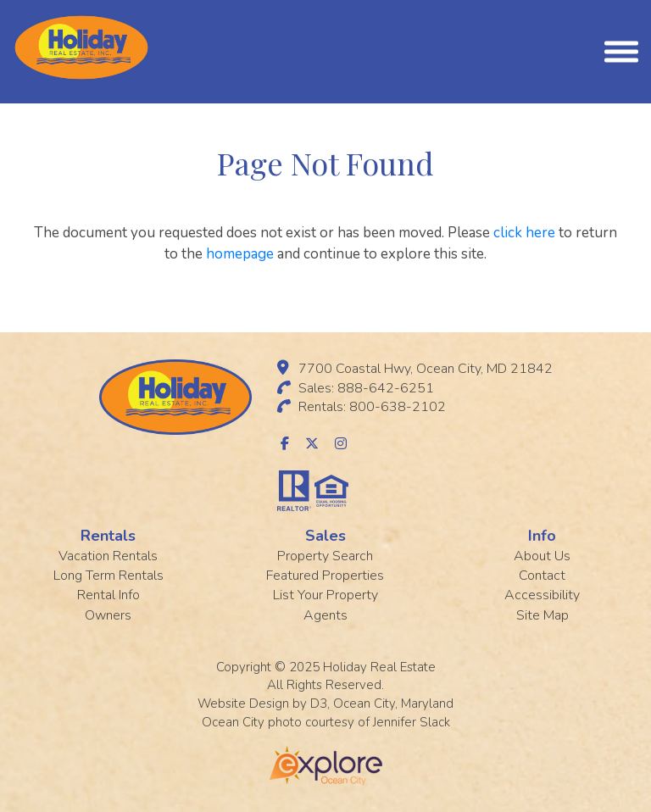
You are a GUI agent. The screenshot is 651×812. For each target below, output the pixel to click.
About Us (542, 556)
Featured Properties (325, 575)
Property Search (325, 556)
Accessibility (542, 595)
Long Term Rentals (108, 575)
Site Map (542, 615)
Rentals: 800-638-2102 (372, 407)
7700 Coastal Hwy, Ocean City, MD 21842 (425, 368)
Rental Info (108, 595)
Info (542, 536)
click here (524, 232)
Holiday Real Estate (379, 667)
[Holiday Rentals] (81, 46)
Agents (325, 615)
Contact (542, 575)
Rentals (108, 536)
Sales (325, 536)
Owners (108, 615)
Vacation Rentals (108, 556)
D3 (318, 703)
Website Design (243, 703)
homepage (240, 254)
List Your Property (325, 595)
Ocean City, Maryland (393, 703)
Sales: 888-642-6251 (366, 388)
